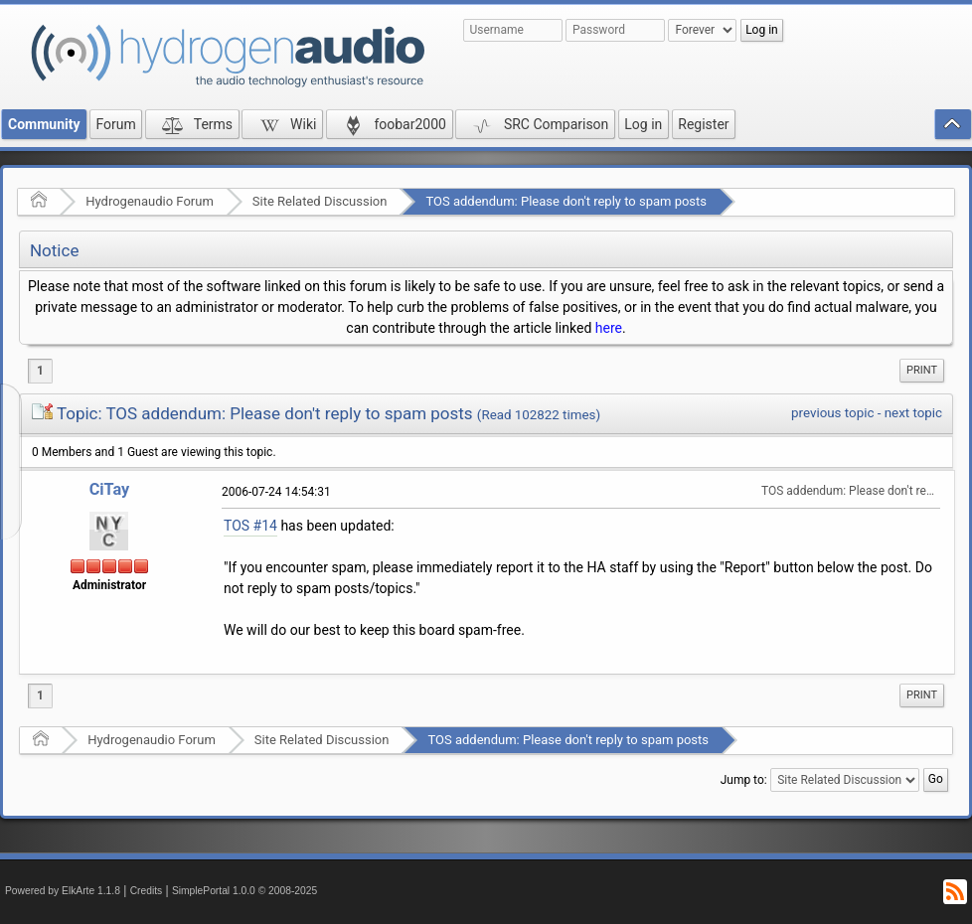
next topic (913, 412)
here (608, 328)
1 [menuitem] (40, 371)
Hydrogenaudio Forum (149, 201)
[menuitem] (921, 371)
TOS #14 (250, 526)
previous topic (832, 412)
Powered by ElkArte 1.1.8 (62, 890)
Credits (146, 890)
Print (921, 370)
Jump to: (744, 780)
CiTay (109, 489)
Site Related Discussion (320, 201)
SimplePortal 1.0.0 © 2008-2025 (244, 890)
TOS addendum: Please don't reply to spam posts (566, 201)
